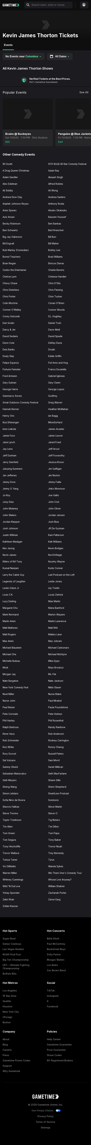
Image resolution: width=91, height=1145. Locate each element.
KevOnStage (55, 554)
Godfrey (52, 395)
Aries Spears (10, 210)
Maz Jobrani (55, 641)
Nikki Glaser (54, 687)
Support (7, 1065)
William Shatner (56, 886)
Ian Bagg (53, 415)
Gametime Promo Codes (16, 1060)
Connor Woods (56, 309)
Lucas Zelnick (55, 594)
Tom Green (9, 833)
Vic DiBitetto (9, 866)
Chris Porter (9, 296)
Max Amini (8, 641)
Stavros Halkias (11, 806)
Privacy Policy (45, 1116)
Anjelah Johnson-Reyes (16, 203)
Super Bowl (9, 938)
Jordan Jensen (56, 515)
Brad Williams (55, 256)
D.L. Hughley (55, 316)
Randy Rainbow (56, 727)
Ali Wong (53, 190)
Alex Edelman (10, 183)
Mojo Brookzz (56, 667)
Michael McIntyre (57, 654)
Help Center (54, 1039)
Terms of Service (45, 1121)
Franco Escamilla (57, 369)
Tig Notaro (54, 819)
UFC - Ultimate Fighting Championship (16, 967)
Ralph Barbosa (10, 727)
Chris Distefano (11, 289)
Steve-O (52, 813)
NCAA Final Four (12, 954)
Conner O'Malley (12, 309)
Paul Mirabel (55, 700)
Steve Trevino (10, 813)
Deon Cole (8, 342)
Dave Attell (54, 329)
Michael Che (9, 654)
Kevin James (9, 554)
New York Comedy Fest (15, 687)
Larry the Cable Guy (13, 574)
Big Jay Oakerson (12, 236)
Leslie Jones (55, 581)
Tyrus (51, 859)
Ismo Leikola (9, 429)
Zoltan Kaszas (10, 906)
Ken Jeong (9, 548)
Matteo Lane (55, 634)
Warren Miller (10, 873)
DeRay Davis (55, 342)
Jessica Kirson (56, 462)
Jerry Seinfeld (10, 462)
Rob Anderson (56, 733)
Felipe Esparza (11, 362)
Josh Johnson (10, 528)
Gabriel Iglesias (56, 376)
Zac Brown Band (56, 970)
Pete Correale (10, 713)
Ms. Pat (52, 674)
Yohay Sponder (11, 892)
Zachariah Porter (57, 892)
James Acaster (56, 429)
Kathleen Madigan (12, 541)
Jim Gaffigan (55, 468)
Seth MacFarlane (57, 773)
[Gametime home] (12, 5)
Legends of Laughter (14, 581)
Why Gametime (11, 1071)
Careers (7, 1049)
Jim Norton (54, 475)
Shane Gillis (54, 780)
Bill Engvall (8, 243)
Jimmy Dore (9, 482)
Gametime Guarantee (59, 1044)
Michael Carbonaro (58, 647)
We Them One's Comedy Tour (65, 873)
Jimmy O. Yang (10, 488)
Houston (7, 1006)
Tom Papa (53, 833)
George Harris (10, 389)
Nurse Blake (54, 694)
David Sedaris (10, 336)
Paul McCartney (56, 943)
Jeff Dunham (9, 455)
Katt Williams (55, 541)
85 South (7, 164)
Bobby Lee (54, 250)
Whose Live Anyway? (60, 879)
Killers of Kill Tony (12, 561)
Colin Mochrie (10, 303)
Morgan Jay (9, 674)
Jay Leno (8, 448)
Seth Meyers (10, 780)
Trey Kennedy (56, 853)
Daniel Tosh (54, 323)
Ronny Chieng (56, 747)
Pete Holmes (55, 713)
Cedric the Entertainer (14, 270)
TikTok (51, 990)
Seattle (7, 1001)
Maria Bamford (56, 607)
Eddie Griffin (54, 356)
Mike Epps (54, 660)
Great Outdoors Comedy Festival (20, 402)
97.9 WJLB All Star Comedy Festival (67, 164)
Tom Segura (9, 839)
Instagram (52, 995)
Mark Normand (11, 614)
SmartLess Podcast (58, 793)
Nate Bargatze (10, 680)
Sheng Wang (10, 786)
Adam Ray (53, 170)
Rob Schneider (11, 740)
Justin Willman (10, 535)
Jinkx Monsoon (56, 488)
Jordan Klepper (11, 521)
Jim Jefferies (10, 475)
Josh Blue (53, 521)
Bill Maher (53, 243)
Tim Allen (8, 826)
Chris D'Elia (54, 283)
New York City (11, 1011)
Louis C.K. (8, 594)
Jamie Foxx (9, 435)
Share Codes (54, 1055)
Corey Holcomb (11, 316)
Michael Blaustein (12, 647)
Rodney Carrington (58, 740)
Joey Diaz (8, 501)
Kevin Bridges (55, 548)
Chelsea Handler (57, 276)
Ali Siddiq (8, 190)
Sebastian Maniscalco (14, 773)
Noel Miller (8, 694)
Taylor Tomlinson (12, 819)
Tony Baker (54, 839)
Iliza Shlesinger (11, 422)
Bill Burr (52, 236)
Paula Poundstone (58, 707)
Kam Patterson (56, 535)
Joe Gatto (53, 495)
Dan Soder (8, 323)
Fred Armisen (10, 376)
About (6, 1039)
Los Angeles (10, 990)
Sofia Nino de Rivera (14, 800)
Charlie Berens (56, 270)
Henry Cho (8, 415)
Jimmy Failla (54, 482)
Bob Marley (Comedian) (16, 250)
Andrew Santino (56, 197)
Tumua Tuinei (10, 859)
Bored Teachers (11, 256)
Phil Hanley (9, 720)
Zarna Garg (54, 899)
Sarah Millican (55, 766)
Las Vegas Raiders (13, 949)
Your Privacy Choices (42, 1110)
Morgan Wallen (55, 959)
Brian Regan (9, 263)
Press (6, 1055)
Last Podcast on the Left (61, 574)
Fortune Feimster (12, 369)
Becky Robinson (11, 223)
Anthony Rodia (56, 203)
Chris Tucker (55, 296)
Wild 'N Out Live (11, 886)
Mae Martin (54, 601)
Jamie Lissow (55, 435)
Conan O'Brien (56, 303)
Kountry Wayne (56, 561)
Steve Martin (55, 806)
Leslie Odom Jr (11, 588)
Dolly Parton (54, 954)
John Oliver (54, 508)
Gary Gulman (9, 382)
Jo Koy (6, 495)
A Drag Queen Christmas (16, 170)
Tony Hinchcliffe (11, 846)
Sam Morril (54, 760)
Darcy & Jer (9, 329)
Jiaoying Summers (12, 468)
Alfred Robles (55, 183)
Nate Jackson (55, 680)
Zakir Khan (8, 899)
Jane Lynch (9, 442)
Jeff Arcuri (53, 448)
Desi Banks (9, 349)
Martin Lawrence (57, 621)
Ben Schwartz (10, 230)
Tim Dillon (53, 826)
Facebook (52, 1006)
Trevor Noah (55, 846)
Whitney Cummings (13, 879)
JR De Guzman (56, 528)
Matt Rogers (9, 634)
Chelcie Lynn (10, 276)
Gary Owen (54, 382)
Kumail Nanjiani (11, 568)
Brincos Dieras (56, 263)
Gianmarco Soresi (12, 395)
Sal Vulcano (9, 760)
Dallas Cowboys (12, 943)
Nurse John (9, 700)
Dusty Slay (8, 356)
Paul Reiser (9, 707)
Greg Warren (55, 402)
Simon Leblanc (10, 793)
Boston (7, 1022)
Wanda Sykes (55, 866)
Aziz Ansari (9, 217)
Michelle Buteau (11, 660)
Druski (51, 349)
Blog (5, 1044)
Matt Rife (53, 627)
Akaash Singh (55, 177)
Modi (5, 667)
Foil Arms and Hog (58, 362)
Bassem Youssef (57, 217)
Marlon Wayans (56, 614)
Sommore (53, 800)
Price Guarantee (56, 1049)
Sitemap (45, 1127)
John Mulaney (10, 508)
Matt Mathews (10, 627)
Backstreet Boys (56, 949)
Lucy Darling (9, 601)
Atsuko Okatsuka (57, 210)
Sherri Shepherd (57, 786)
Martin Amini (9, 621)
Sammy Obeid (10, 766)
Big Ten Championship (16, 959)
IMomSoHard (55, 422)
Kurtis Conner (55, 568)
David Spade (55, 336)
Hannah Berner (11, 409)
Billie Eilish (53, 938)
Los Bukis (52, 965)
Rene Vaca (9, 733)
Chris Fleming (55, 289)
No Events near (23, 56)
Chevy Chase (10, 283)
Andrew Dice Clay (12, 197)
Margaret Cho (10, 607)
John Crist (53, 501)
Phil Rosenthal (55, 720)
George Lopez (56, 389)
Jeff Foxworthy (56, 455)
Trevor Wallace (11, 853)
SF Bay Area (9, 995)
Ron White (8, 747)
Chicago (7, 1017)
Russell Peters (56, 753)
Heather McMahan (58, 409)
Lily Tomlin (53, 588)
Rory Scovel (9, 753)
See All (83, 92)
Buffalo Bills (10, 973)
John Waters (9, 515)
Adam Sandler (10, 177)
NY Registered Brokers (60, 1060)
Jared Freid (54, 442)
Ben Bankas (54, 223)
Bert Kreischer (56, 230)
